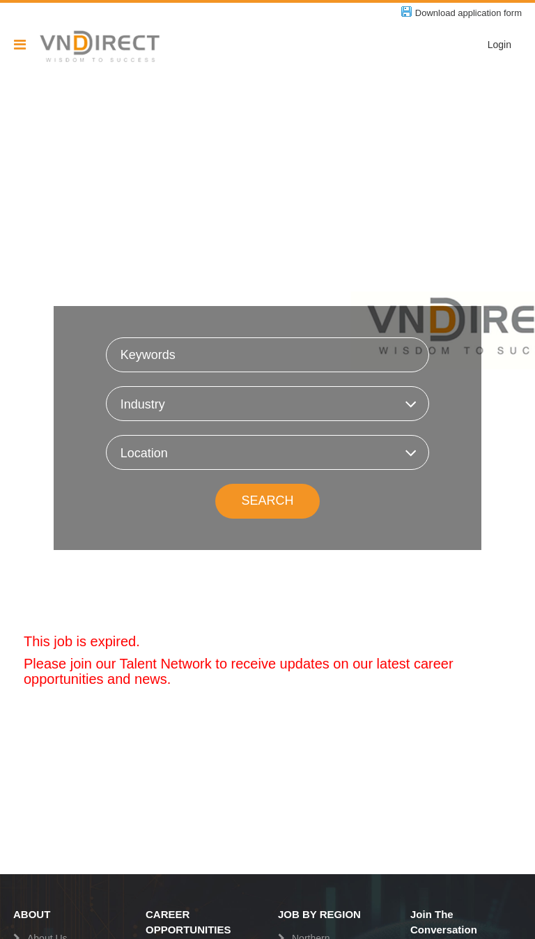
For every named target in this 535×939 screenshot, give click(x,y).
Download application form (468, 13)
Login (499, 44)
